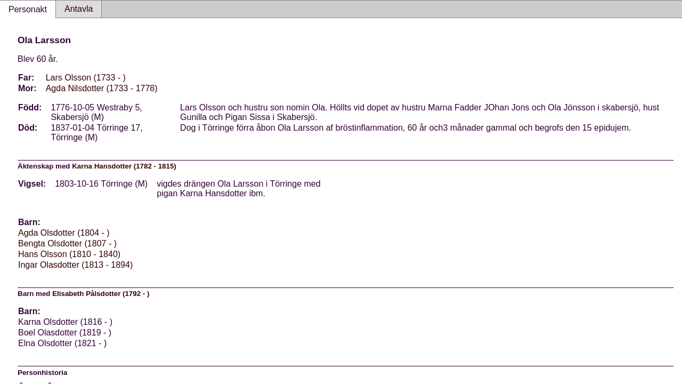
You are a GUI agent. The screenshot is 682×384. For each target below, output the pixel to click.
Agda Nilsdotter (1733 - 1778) (102, 88)
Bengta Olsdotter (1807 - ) (67, 243)
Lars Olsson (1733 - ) (86, 77)
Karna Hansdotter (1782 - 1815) (124, 166)
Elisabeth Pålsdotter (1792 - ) (100, 294)
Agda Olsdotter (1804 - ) (64, 232)
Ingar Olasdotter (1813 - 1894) (75, 264)
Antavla (78, 8)
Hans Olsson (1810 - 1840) (69, 254)
